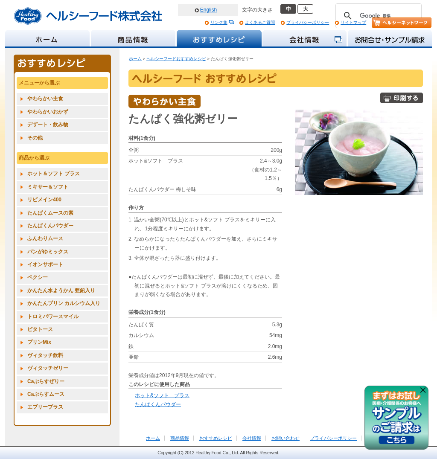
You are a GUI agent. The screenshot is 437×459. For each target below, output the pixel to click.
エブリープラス (45, 407)
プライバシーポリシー (307, 22)
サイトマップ (353, 22)
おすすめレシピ (215, 438)
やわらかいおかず (47, 112)
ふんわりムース (45, 238)
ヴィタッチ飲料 (45, 355)
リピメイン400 (44, 200)
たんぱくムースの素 (50, 213)
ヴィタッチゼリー (47, 368)
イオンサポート (45, 264)
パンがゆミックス (47, 252)
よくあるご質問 (260, 22)
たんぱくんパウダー (158, 404)
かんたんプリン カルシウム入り (63, 303)
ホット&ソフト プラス (162, 395)
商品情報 (179, 438)
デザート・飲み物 (47, 125)
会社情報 (251, 438)
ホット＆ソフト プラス (53, 174)
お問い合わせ (285, 438)
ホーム (135, 58)
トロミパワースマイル (53, 317)
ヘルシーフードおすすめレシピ (176, 58)
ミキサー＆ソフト (47, 187)
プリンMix (39, 342)
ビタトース (40, 329)
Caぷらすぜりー (45, 381)
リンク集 (218, 22)
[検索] (377, 16)
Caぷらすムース (45, 394)
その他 (35, 138)
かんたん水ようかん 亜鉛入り (61, 290)
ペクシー (37, 277)
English (208, 10)
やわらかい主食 (45, 99)
